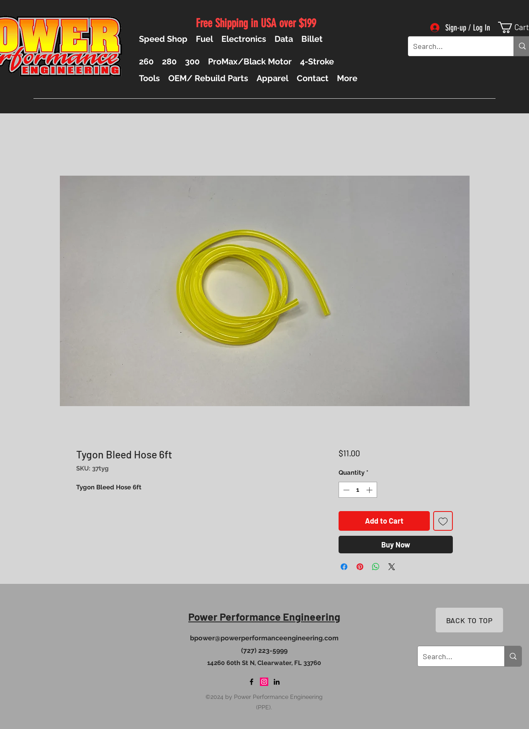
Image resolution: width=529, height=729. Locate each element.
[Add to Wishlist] (443, 521)
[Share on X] (392, 567)
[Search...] (454, 46)
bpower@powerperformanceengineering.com (264, 638)
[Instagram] (264, 682)
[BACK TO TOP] (469, 620)
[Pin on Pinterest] (360, 567)
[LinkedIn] (276, 682)
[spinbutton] (358, 490)
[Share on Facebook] (344, 567)
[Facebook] (251, 682)
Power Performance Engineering (264, 616)
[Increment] (370, 490)
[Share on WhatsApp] (376, 567)
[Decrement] (345, 490)
